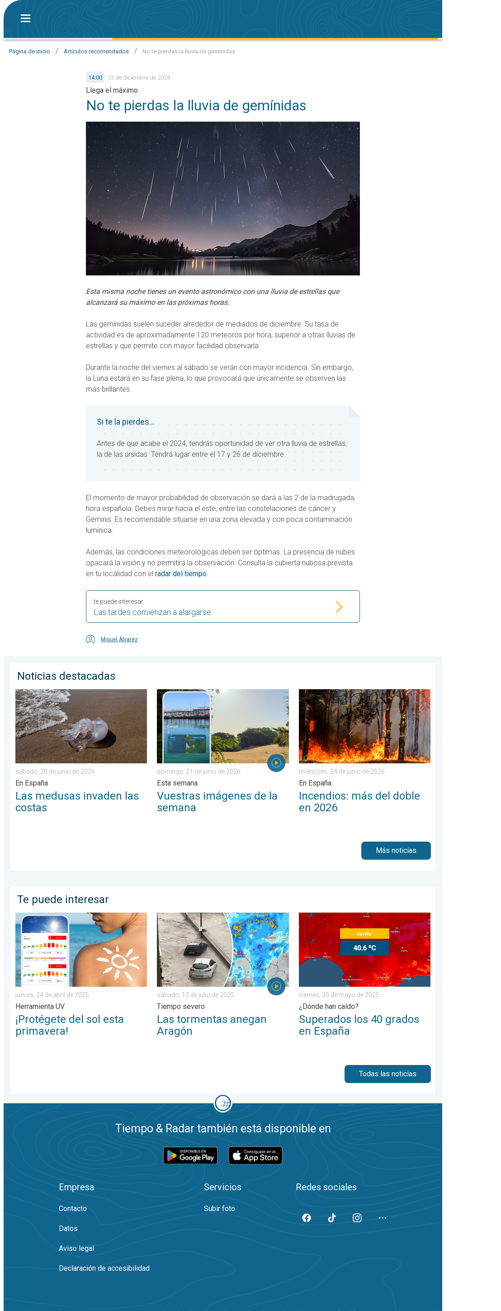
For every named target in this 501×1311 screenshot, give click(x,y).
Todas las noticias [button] (387, 1074)
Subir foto (219, 1208)
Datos (68, 1228)
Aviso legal (76, 1248)
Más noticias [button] (396, 850)
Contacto (73, 1208)
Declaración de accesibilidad (104, 1268)
